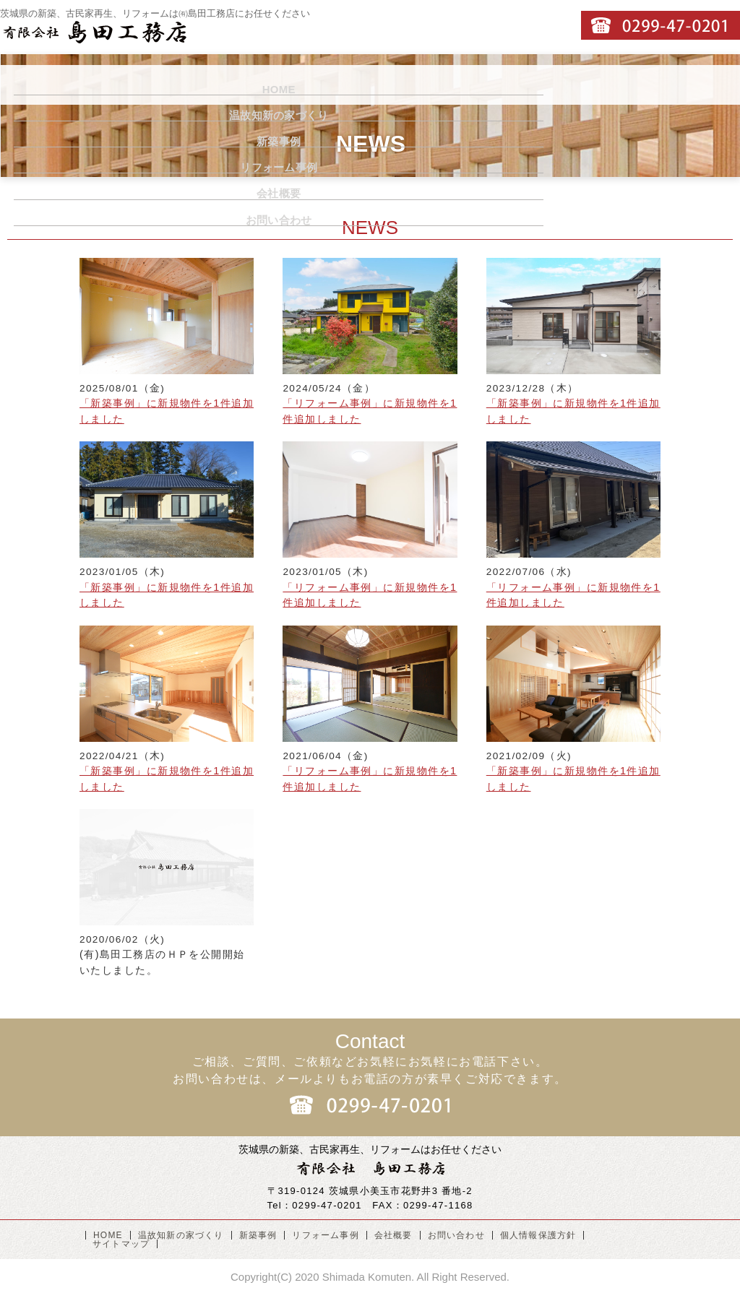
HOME (55, 85)
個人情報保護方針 (538, 1235)
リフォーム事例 (426, 85)
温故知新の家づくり (179, 85)
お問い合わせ (672, 85)
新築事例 (302, 85)
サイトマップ (121, 1244)
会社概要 (548, 85)
